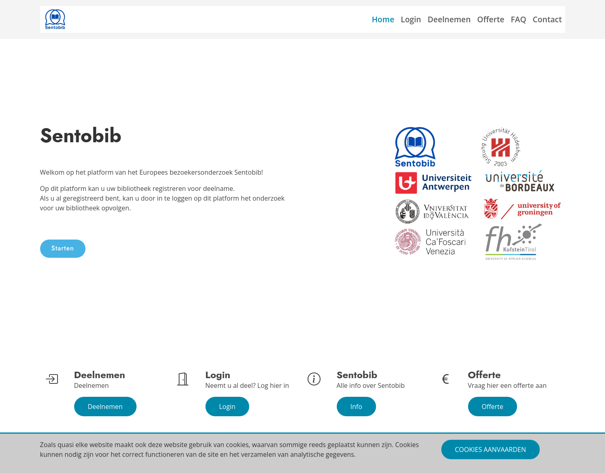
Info (356, 406)
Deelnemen (449, 19)
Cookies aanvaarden (490, 449)
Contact (547, 19)
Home (383, 19)
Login (411, 19)
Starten (62, 248)
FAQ (518, 19)
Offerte (491, 19)
